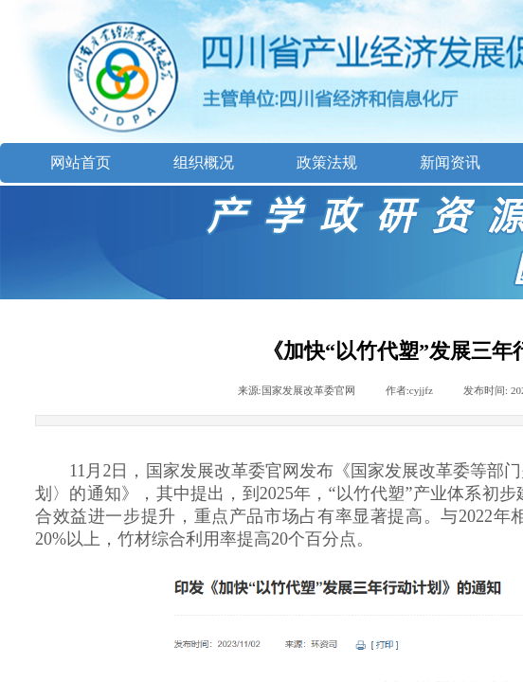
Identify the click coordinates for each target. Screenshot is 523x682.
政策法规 (327, 162)
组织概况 (203, 162)
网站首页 (80, 162)
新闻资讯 (450, 162)
